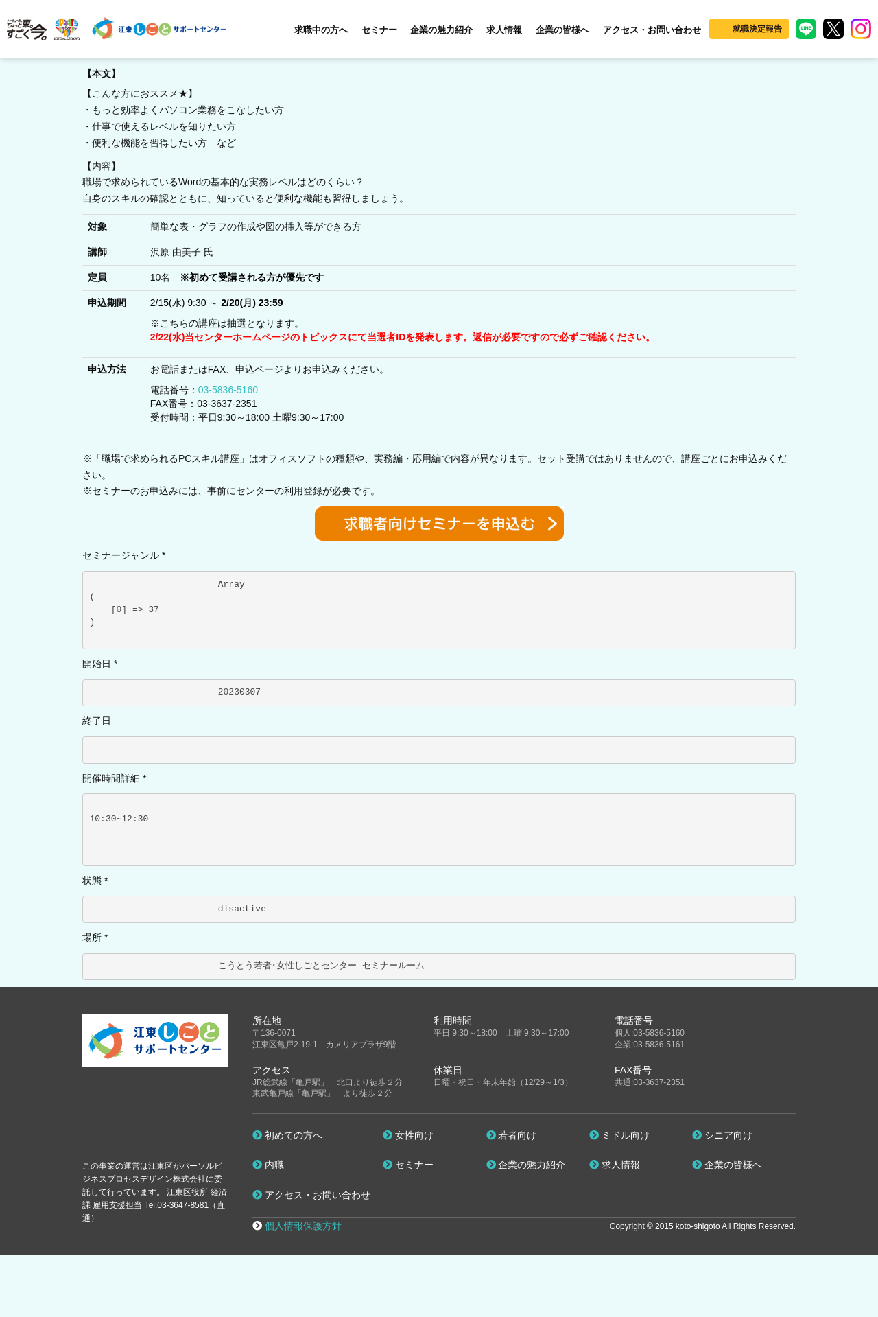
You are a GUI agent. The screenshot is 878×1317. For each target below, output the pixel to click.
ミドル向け (619, 1135)
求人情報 (504, 30)
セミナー (379, 30)
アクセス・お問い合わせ (652, 30)
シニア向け (722, 1135)
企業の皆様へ (562, 30)
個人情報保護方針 (303, 1225)
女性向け (408, 1135)
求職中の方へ (321, 30)
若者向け (511, 1135)
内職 (268, 1164)
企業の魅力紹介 (441, 30)
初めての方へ (287, 1135)
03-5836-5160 (228, 389)
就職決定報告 (757, 29)
